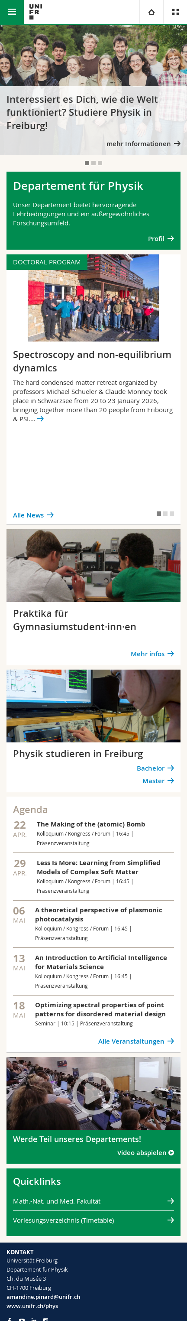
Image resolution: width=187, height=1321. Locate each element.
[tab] (87, 163)
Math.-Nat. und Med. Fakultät (56, 1201)
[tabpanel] (93, 90)
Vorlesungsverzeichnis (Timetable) (63, 1220)
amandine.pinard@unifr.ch (43, 1297)
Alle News (28, 515)
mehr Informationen (138, 143)
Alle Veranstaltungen (131, 1041)
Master (153, 780)
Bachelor (150, 768)
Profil (156, 238)
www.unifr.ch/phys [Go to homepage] (32, 1306)
